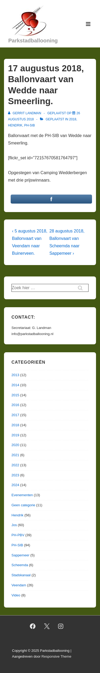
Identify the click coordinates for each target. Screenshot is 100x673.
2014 (15, 385)
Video (15, 595)
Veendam (18, 585)
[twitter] (47, 626)
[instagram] (61, 626)
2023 (15, 475)
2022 (15, 465)
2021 (15, 455)
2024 (15, 485)
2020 (15, 445)
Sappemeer (20, 555)
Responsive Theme (56, 656)
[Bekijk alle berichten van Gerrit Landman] (25, 113)
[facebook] (32, 626)
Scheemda (19, 565)
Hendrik (15, 125)
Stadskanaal (21, 575)
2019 (15, 435)
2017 (15, 415)
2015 (15, 395)
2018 (72, 119)
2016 (15, 405)
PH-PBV (17, 535)
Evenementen (22, 495)
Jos (14, 525)
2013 (15, 375)
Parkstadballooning (33, 40)
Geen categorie (23, 505)
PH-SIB (29, 125)
